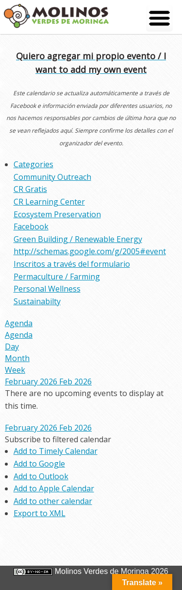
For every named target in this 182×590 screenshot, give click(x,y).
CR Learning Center (49, 201)
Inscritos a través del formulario (72, 264)
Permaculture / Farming (57, 276)
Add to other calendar (53, 501)
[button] (58, 439)
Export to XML (40, 513)
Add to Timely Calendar (56, 451)
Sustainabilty (37, 301)
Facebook (31, 226)
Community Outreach (52, 177)
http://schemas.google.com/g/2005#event (90, 251)
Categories (33, 164)
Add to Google (39, 463)
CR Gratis (30, 189)
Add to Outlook (41, 476)
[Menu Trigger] (159, 18)
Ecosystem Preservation (57, 214)
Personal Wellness (47, 288)
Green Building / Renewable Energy (78, 239)
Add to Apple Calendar (54, 488)
